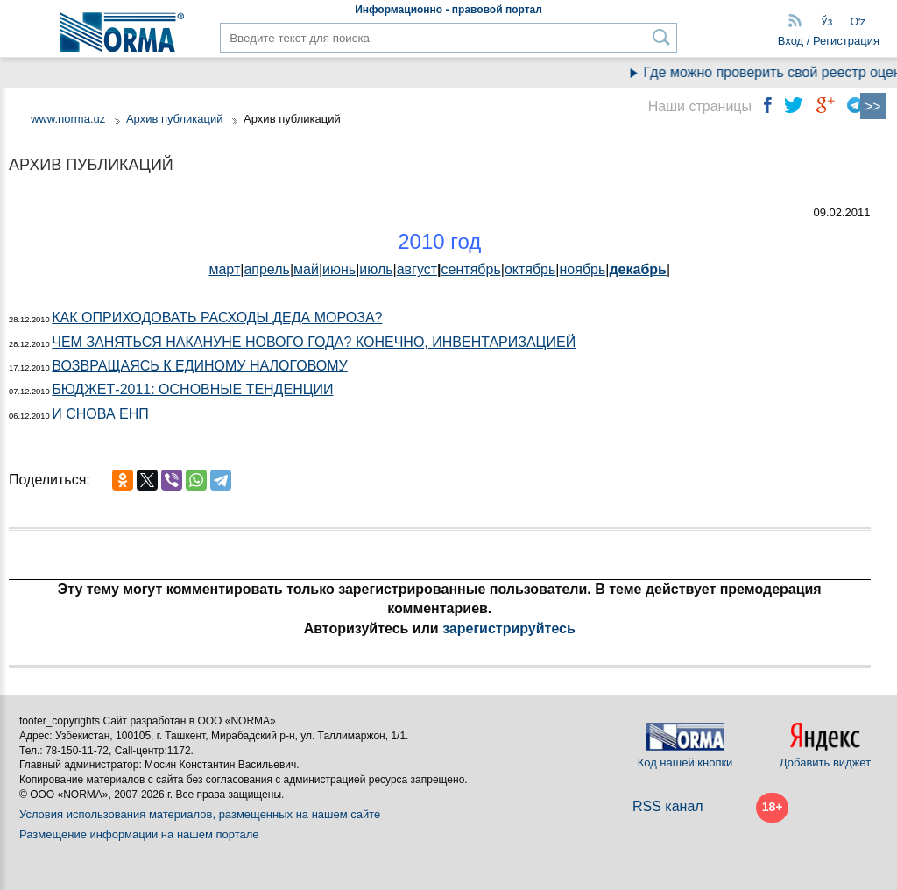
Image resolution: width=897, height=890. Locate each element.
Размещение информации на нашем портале (139, 834)
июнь (339, 269)
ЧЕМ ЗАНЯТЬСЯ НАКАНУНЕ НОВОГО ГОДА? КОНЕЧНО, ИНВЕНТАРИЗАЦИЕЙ (314, 342)
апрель (267, 269)
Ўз (826, 22)
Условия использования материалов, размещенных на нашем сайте (199, 814)
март (224, 269)
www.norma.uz (68, 118)
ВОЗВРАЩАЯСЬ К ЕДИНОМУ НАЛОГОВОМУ (199, 365)
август (417, 269)
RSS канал (667, 806)
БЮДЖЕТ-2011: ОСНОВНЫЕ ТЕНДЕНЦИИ (192, 389)
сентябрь (471, 269)
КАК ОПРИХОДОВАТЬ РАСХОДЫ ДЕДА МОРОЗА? (217, 317)
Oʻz (858, 22)
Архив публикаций (174, 118)
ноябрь (583, 269)
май (306, 269)
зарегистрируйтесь (509, 628)
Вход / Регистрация (828, 40)
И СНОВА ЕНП (100, 413)
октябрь (530, 269)
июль (375, 269)
